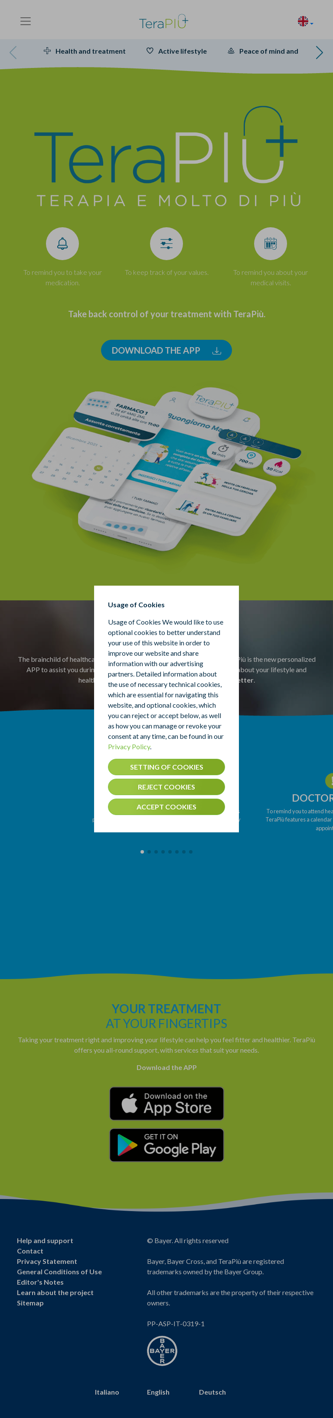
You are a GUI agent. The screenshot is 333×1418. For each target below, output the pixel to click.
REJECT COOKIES (166, 787)
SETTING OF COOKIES (166, 767)
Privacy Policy (129, 746)
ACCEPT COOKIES (166, 806)
